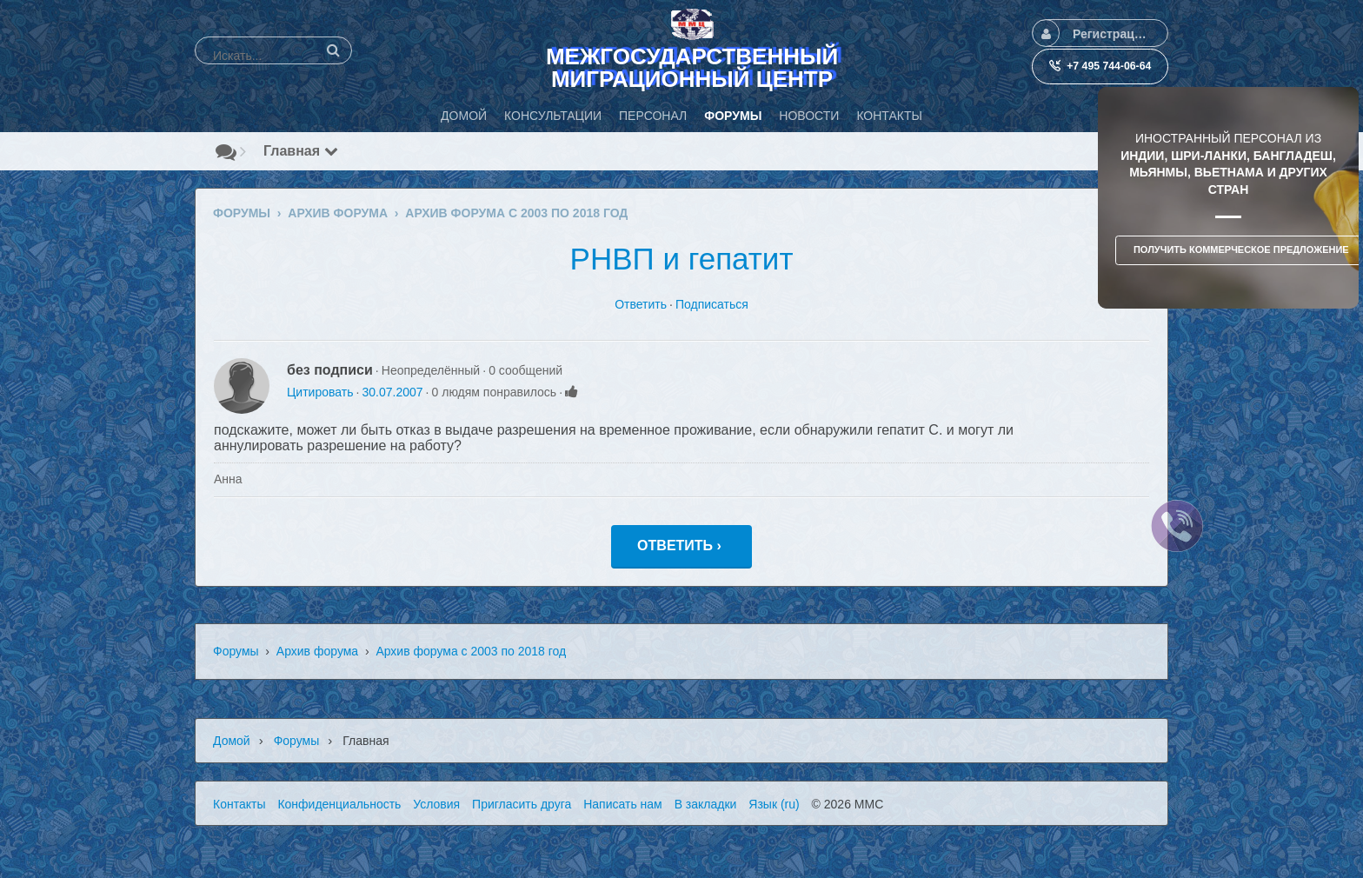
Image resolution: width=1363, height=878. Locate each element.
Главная (300, 150)
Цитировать (320, 392)
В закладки (706, 804)
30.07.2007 (392, 392)
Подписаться (711, 304)
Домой (231, 741)
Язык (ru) (773, 804)
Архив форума (317, 651)
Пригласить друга (521, 804)
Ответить (641, 304)
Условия (436, 804)
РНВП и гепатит (682, 259)
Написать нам (622, 804)
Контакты (239, 804)
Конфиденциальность (339, 804)
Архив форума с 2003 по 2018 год (471, 651)
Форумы (236, 651)
